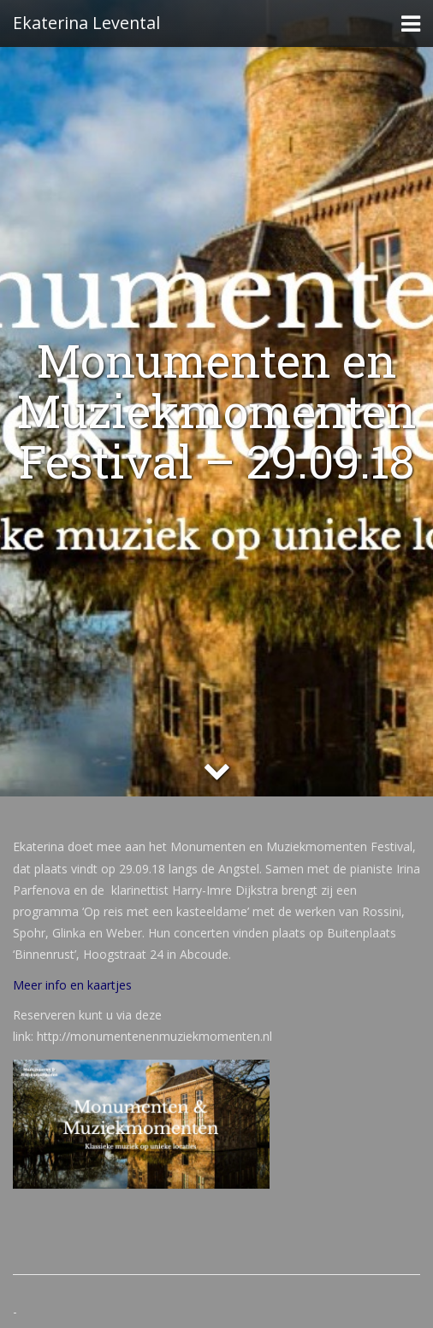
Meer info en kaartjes (72, 985)
